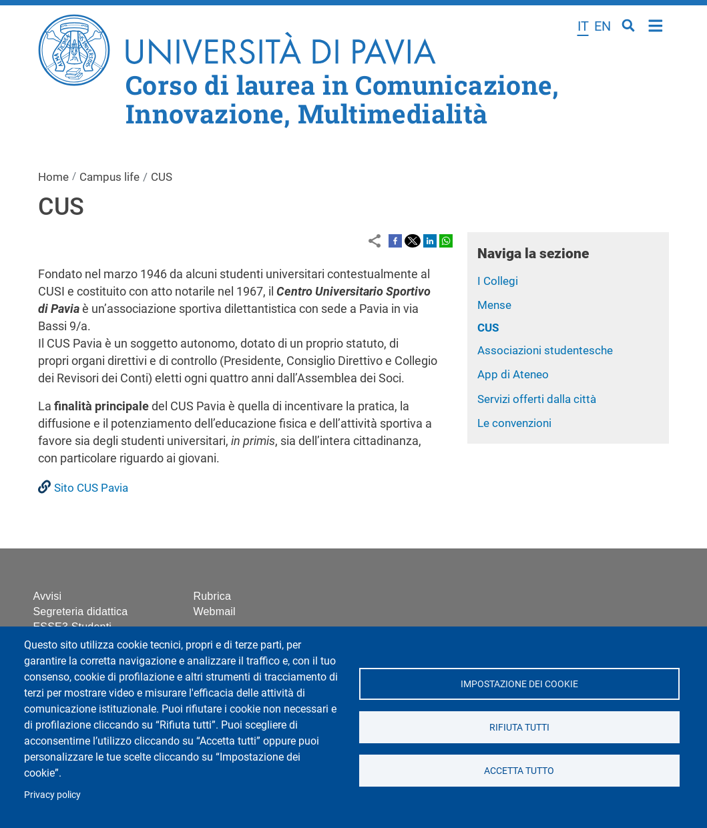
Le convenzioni (514, 423)
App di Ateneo (513, 374)
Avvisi (47, 596)
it (583, 26)
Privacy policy (52, 794)
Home (656, 24)
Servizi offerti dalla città (536, 399)
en (602, 26)
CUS (488, 327)
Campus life (109, 176)
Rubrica (213, 596)
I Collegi (497, 281)
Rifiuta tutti (519, 727)
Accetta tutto (519, 770)
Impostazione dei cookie (519, 684)
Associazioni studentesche (545, 350)
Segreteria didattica (80, 611)
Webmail (215, 611)
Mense (494, 305)
